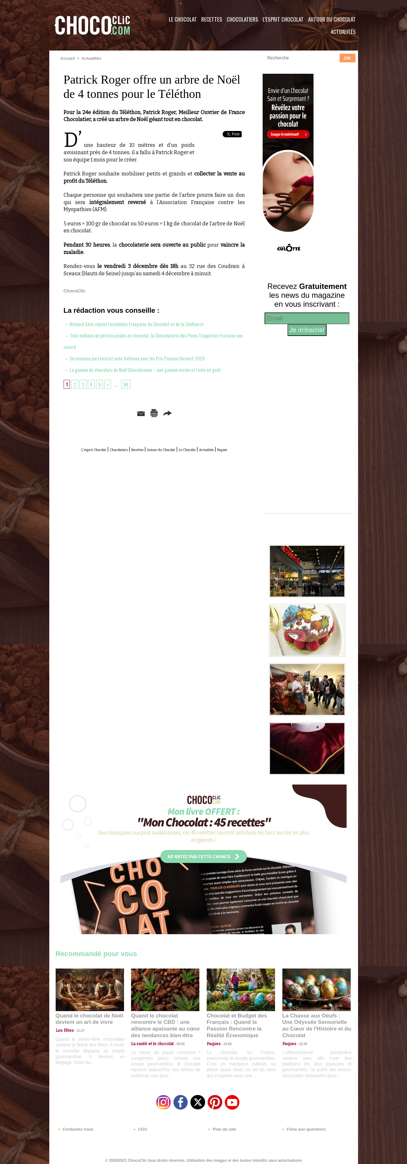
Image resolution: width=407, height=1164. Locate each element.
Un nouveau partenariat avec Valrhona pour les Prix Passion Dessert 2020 (145, 357)
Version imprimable (164, 423)
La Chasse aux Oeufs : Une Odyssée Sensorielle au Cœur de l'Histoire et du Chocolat (313, 1021)
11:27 (77, 1029)
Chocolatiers (242, 19)
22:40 (300, 1035)
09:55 (175, 1035)
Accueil (67, 58)
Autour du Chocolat (332, 19)
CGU (140, 1125)
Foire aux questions (301, 1125)
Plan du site (221, 1125)
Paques (169, 467)
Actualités (343, 32)
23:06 (225, 1042)
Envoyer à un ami (105, 423)
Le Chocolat (183, 19)
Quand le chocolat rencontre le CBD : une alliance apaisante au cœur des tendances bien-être (164, 1021)
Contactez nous (75, 1125)
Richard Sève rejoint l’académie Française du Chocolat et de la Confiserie (145, 323)
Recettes (211, 19)
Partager (212, 423)
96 (128, 395)
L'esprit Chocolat (283, 19)
